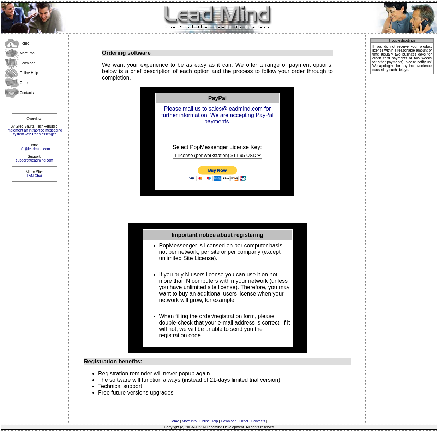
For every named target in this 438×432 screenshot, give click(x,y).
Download (20, 63)
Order (17, 83)
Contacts (19, 93)
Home (17, 43)
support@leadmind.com (34, 160)
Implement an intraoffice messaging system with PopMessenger (34, 132)
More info (19, 53)
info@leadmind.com (34, 149)
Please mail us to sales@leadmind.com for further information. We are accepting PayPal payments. (217, 115)
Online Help (21, 73)
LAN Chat (34, 176)
